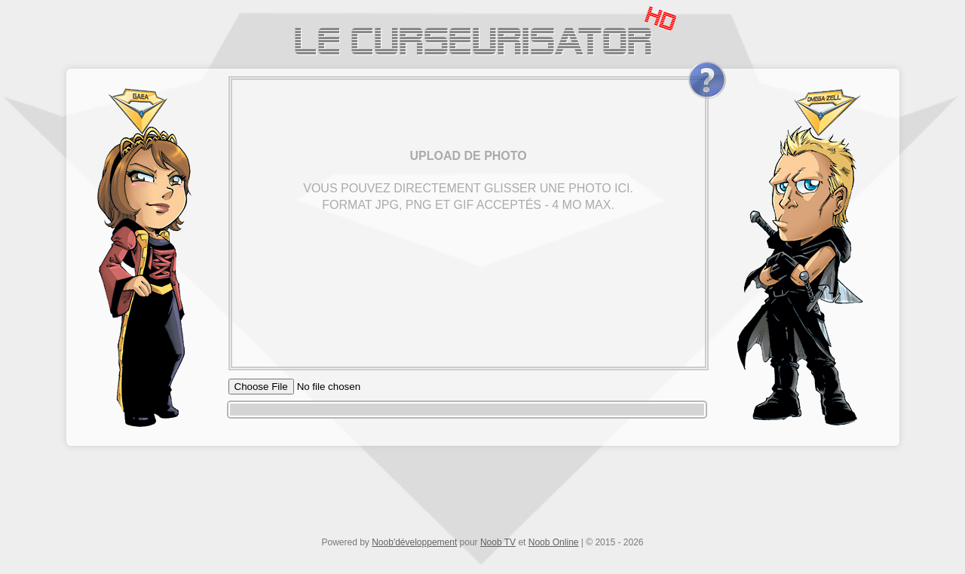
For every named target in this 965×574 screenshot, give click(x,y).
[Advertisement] (482, 495)
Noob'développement (414, 542)
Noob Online (553, 542)
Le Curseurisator (473, 45)
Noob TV (498, 542)
